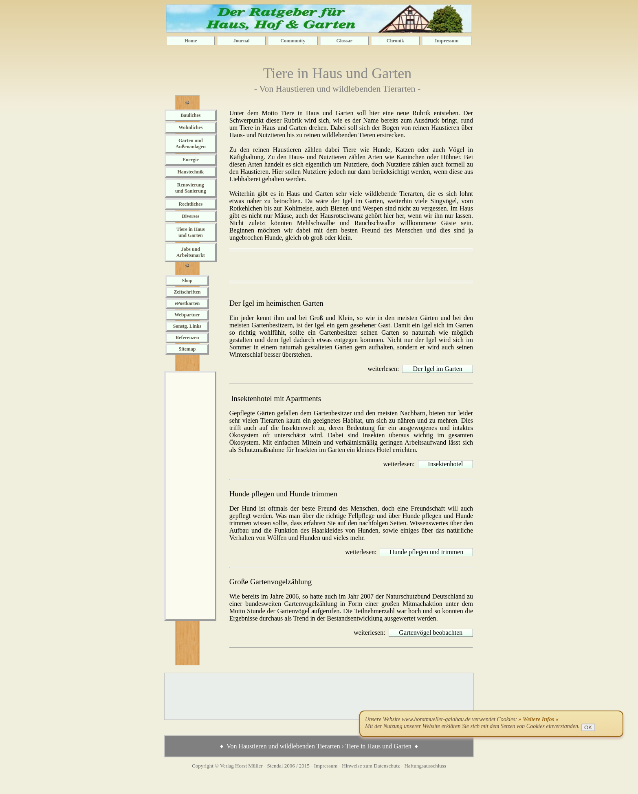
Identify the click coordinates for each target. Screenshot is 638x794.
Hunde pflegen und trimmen (426, 551)
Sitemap (187, 349)
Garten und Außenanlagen (191, 143)
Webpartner (187, 315)
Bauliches (190, 115)
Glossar (344, 41)
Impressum (447, 41)
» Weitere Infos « (539, 719)
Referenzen (187, 337)
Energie (191, 159)
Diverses (190, 216)
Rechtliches (190, 204)
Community (292, 41)
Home (191, 41)
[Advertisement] (190, 496)
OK (588, 727)
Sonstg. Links (187, 326)
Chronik (395, 41)
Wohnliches (190, 127)
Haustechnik (190, 172)
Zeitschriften (187, 292)
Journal (241, 41)
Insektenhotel (445, 464)
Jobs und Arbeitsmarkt (190, 252)
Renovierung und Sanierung (190, 188)
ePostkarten (187, 303)
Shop (187, 280)
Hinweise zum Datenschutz (371, 766)
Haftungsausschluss (425, 766)
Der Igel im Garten (437, 368)
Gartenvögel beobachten (430, 632)
